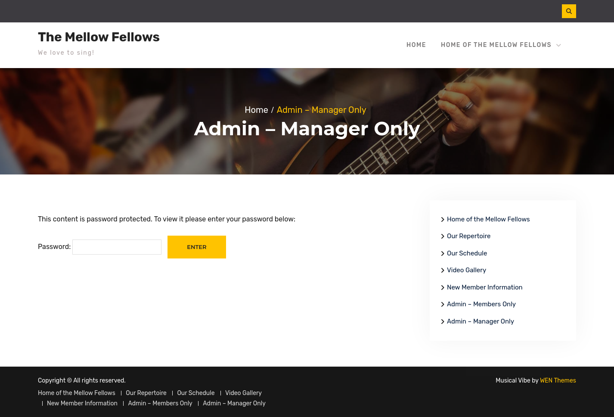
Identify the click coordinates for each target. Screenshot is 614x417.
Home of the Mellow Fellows (496, 45)
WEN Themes (558, 380)
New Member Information (485, 287)
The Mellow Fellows (99, 37)
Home (416, 45)
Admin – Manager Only (480, 321)
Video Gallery (466, 270)
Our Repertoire (468, 236)
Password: (99, 247)
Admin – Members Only (481, 304)
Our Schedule (467, 253)
